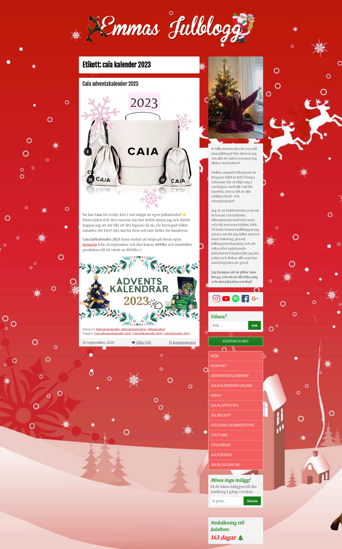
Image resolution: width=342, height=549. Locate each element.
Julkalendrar (156, 329)
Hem (215, 356)
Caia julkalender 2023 (147, 333)
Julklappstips (224, 405)
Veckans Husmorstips (232, 425)
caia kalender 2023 (177, 333)
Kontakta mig (236, 341)
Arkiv (216, 395)
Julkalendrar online (231, 386)
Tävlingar (221, 445)
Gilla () (141, 343)
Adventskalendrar (133, 329)
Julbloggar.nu (225, 465)
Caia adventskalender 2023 (110, 84)
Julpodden (221, 455)
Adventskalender (108, 329)
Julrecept (221, 415)
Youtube (219, 435)
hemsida (89, 245)
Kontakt (219, 366)
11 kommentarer (182, 343)
